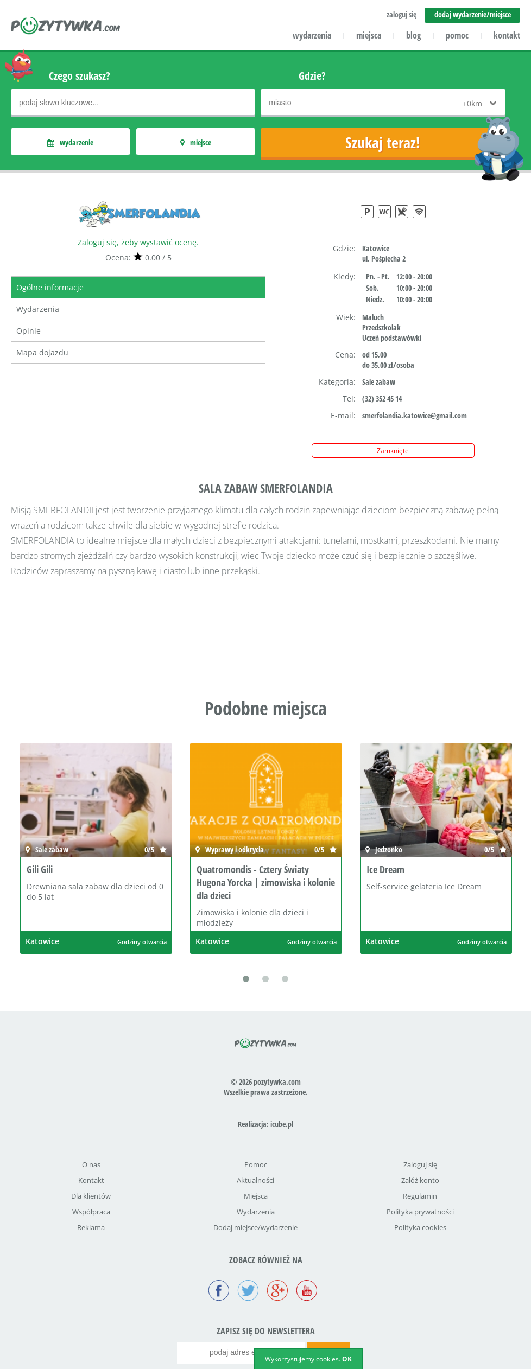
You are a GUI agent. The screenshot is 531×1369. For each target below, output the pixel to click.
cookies (327, 1359)
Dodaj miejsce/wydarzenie (255, 1227)
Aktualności (255, 1180)
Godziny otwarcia (142, 942)
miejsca (368, 35)
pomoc (457, 35)
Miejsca (256, 1196)
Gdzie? (312, 75)
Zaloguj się (420, 1164)
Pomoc (255, 1164)
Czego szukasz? (79, 75)
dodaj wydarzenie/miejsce (472, 14)
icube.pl (281, 1124)
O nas (91, 1164)
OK (347, 1359)
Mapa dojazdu (42, 352)
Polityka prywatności (420, 1212)
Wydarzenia (37, 309)
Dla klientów (91, 1196)
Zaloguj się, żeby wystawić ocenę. (138, 242)
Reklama (91, 1227)
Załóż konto (420, 1180)
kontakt (507, 35)
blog (413, 35)
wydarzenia (312, 35)
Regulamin (420, 1196)
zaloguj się (401, 14)
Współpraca (91, 1212)
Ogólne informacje (50, 287)
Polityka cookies (420, 1227)
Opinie (28, 331)
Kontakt (91, 1180)
